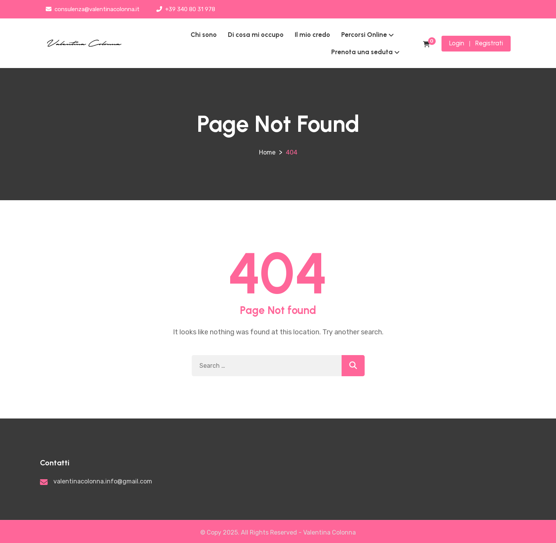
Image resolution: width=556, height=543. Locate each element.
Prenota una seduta (362, 52)
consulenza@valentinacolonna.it (92, 9)
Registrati (489, 43)
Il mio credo (312, 34)
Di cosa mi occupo (256, 34)
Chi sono (204, 34)
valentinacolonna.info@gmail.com (102, 481)
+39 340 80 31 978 (185, 9)
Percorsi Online (364, 34)
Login (456, 43)
